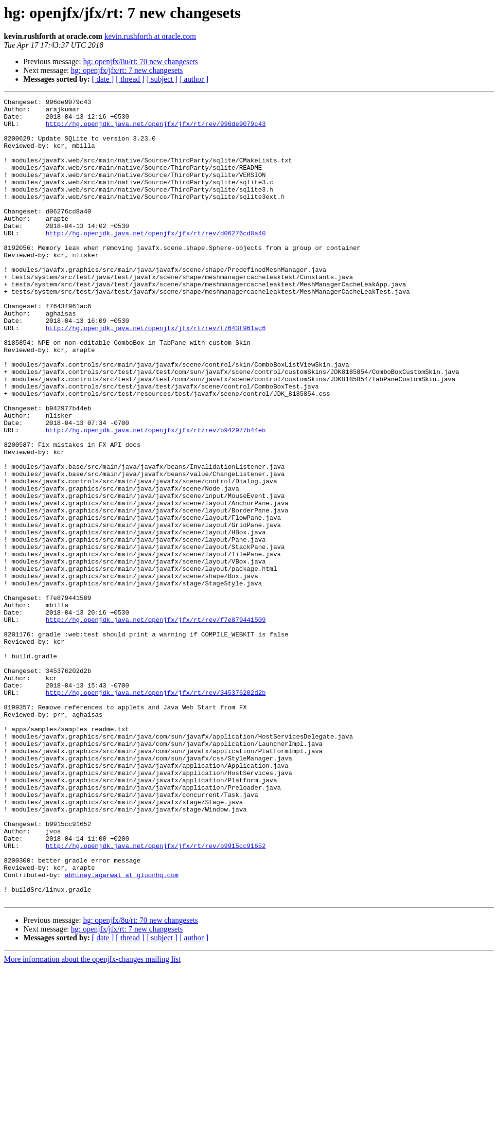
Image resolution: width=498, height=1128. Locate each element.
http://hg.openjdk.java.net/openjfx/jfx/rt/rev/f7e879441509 (156, 724)
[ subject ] (162, 79)
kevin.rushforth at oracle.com (150, 36)
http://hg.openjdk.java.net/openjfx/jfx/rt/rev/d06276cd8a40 (156, 260)
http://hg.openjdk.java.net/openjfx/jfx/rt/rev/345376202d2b (156, 812)
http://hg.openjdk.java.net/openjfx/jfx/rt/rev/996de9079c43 (156, 129)
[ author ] (194, 79)
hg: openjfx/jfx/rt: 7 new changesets (127, 70)
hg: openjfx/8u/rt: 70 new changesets (140, 61)
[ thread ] (130, 79)
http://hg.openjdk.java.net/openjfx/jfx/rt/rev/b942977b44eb (156, 497)
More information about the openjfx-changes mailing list (92, 1119)
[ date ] (103, 79)
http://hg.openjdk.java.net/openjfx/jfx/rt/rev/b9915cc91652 (156, 995)
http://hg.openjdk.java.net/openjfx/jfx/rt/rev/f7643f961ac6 (156, 374)
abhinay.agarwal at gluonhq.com (121, 1030)
